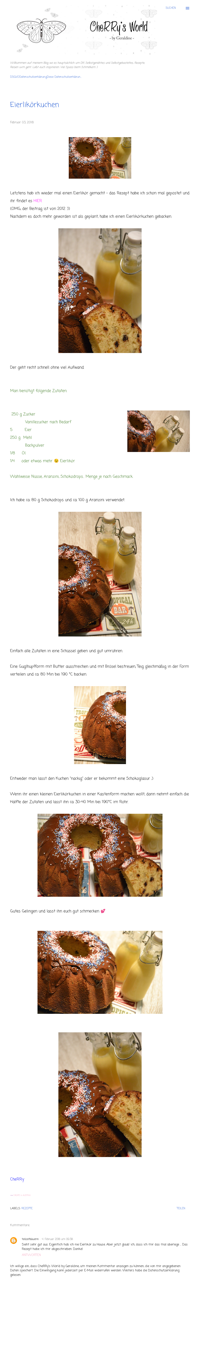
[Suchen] (171, 8)
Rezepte (27, 1208)
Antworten (31, 1255)
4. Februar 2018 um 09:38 (57, 1239)
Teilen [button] (181, 1208)
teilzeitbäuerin (30, 1239)
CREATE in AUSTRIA (21, 1195)
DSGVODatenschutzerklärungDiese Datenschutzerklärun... (46, 77)
